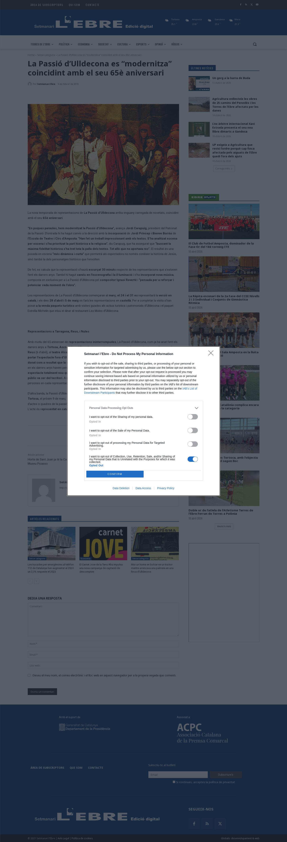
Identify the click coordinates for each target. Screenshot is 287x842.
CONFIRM (115, 474)
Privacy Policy (165, 488)
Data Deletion (121, 488)
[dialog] (143, 421)
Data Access (143, 488)
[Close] (212, 354)
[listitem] (143, 408)
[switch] (193, 416)
